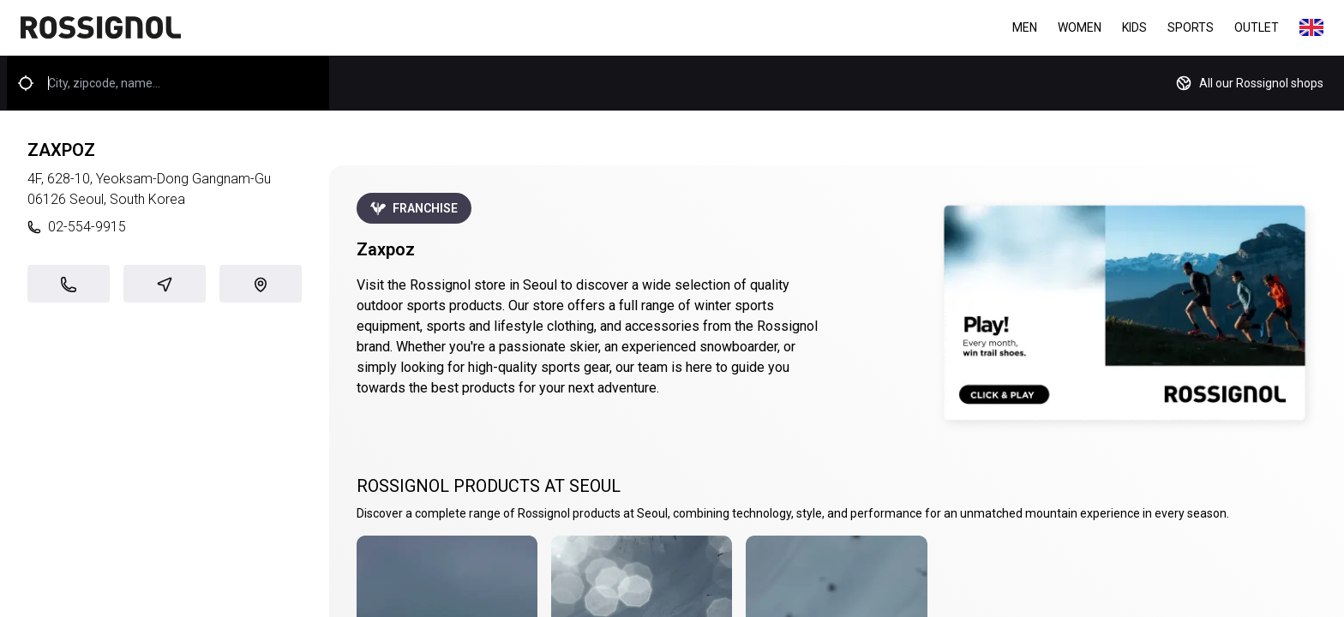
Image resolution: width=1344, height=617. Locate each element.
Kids (1134, 27)
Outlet (1256, 27)
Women (1079, 27)
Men (1024, 27)
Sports (1190, 27)
